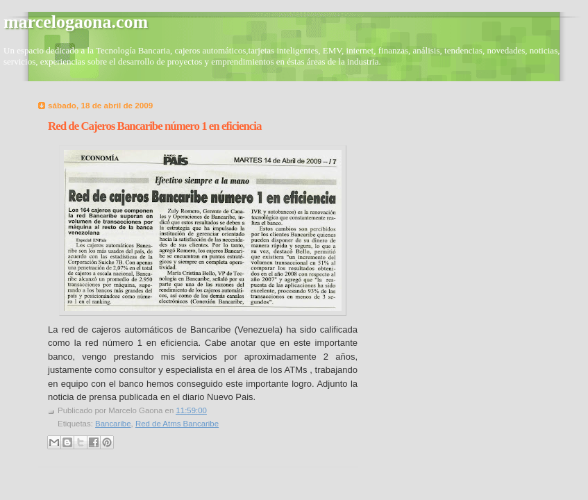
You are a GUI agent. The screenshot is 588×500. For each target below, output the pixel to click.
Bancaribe (113, 423)
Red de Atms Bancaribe (177, 423)
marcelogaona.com (75, 22)
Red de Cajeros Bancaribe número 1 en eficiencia (155, 126)
